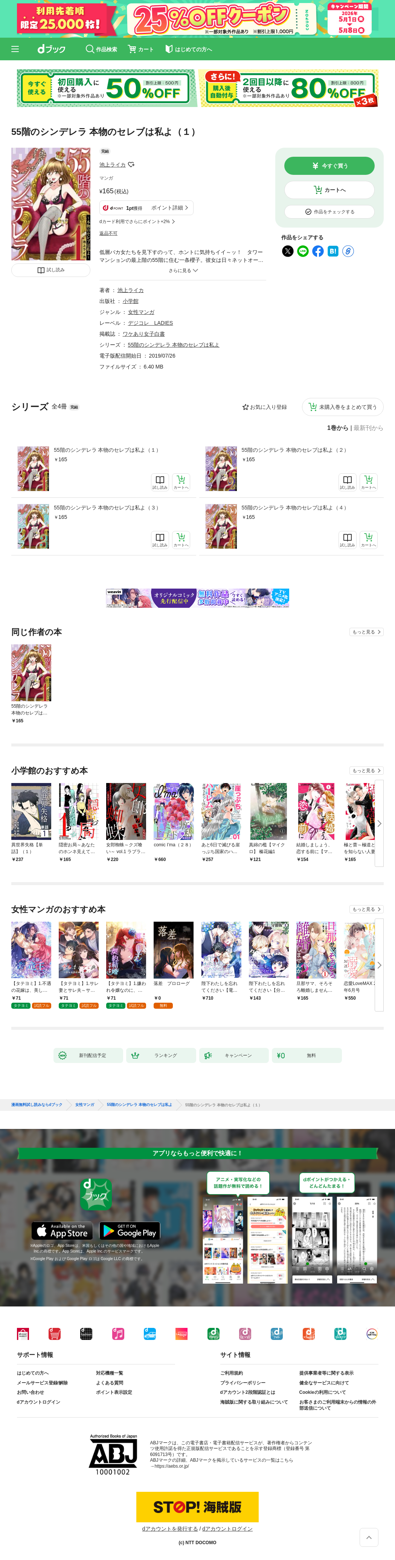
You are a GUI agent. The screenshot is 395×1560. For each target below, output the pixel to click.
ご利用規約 (231, 1373)
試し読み (56, 269)
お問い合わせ (30, 1392)
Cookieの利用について (322, 1392)
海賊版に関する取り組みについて (254, 1402)
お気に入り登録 (268, 407)
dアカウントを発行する (170, 1529)
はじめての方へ (33, 1373)
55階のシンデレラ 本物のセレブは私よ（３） (107, 508)
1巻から (338, 428)
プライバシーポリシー (242, 1383)
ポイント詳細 (167, 208)
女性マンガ (141, 312)
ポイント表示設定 (114, 1392)
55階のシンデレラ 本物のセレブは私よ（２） (295, 450)
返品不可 (108, 233)
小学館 (131, 301)
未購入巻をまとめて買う (348, 407)
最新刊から (369, 428)
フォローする (131, 164)
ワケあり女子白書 (144, 334)
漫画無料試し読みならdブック (37, 1105)
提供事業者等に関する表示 (326, 1373)
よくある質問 (109, 1383)
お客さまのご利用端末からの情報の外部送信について (337, 1405)
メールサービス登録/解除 (42, 1383)
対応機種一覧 (109, 1373)
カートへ (335, 190)
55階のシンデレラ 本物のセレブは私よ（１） (107, 450)
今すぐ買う (335, 166)
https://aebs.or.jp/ (172, 1466)
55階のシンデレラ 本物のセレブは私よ (174, 345)
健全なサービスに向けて (324, 1383)
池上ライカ (112, 165)
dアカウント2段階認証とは (247, 1392)
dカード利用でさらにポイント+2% (134, 221)
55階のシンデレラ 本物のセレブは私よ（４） (295, 508)
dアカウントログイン (38, 1402)
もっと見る (363, 632)
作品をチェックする (334, 211)
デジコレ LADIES (150, 323)
